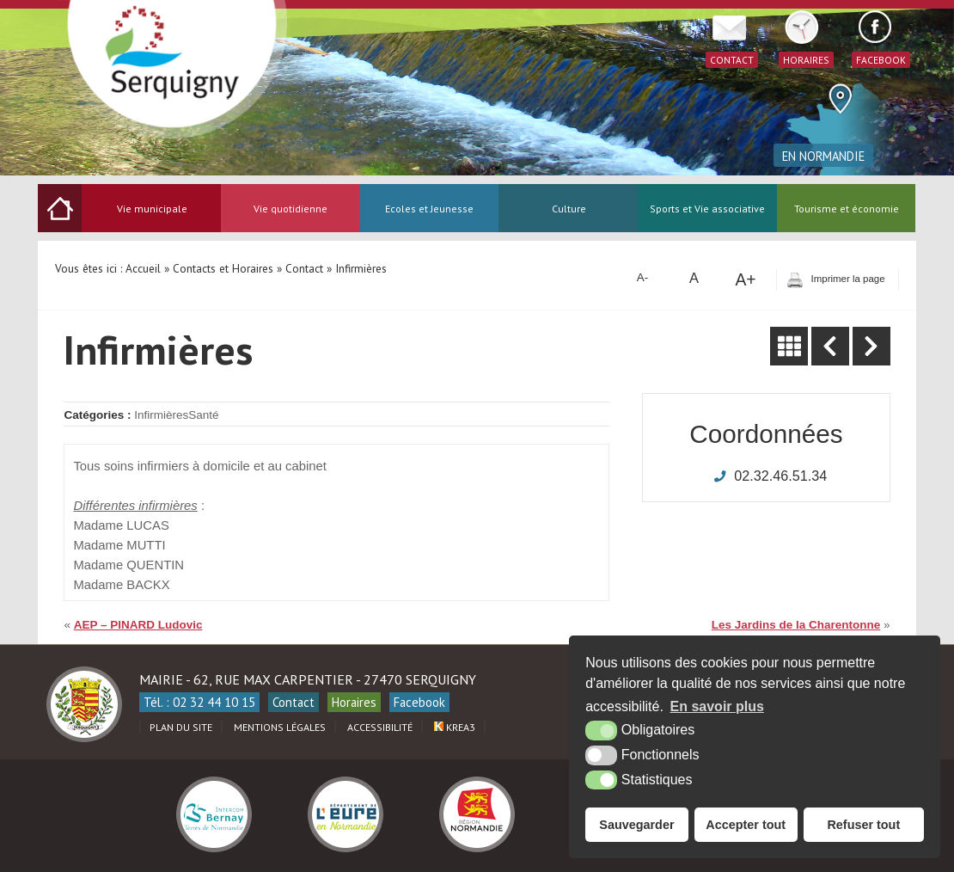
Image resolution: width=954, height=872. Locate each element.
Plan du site (181, 727)
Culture (569, 208)
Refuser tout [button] (863, 825)
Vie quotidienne (290, 208)
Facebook (419, 702)
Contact (293, 702)
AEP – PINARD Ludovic (138, 624)
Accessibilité (380, 727)
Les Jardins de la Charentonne (796, 624)
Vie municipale (152, 208)
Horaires (354, 702)
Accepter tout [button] (746, 825)
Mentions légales (280, 727)
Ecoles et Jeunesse (429, 208)
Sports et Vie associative (707, 208)
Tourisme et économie (846, 208)
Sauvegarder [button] (636, 825)
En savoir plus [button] (717, 706)
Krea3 (454, 727)
